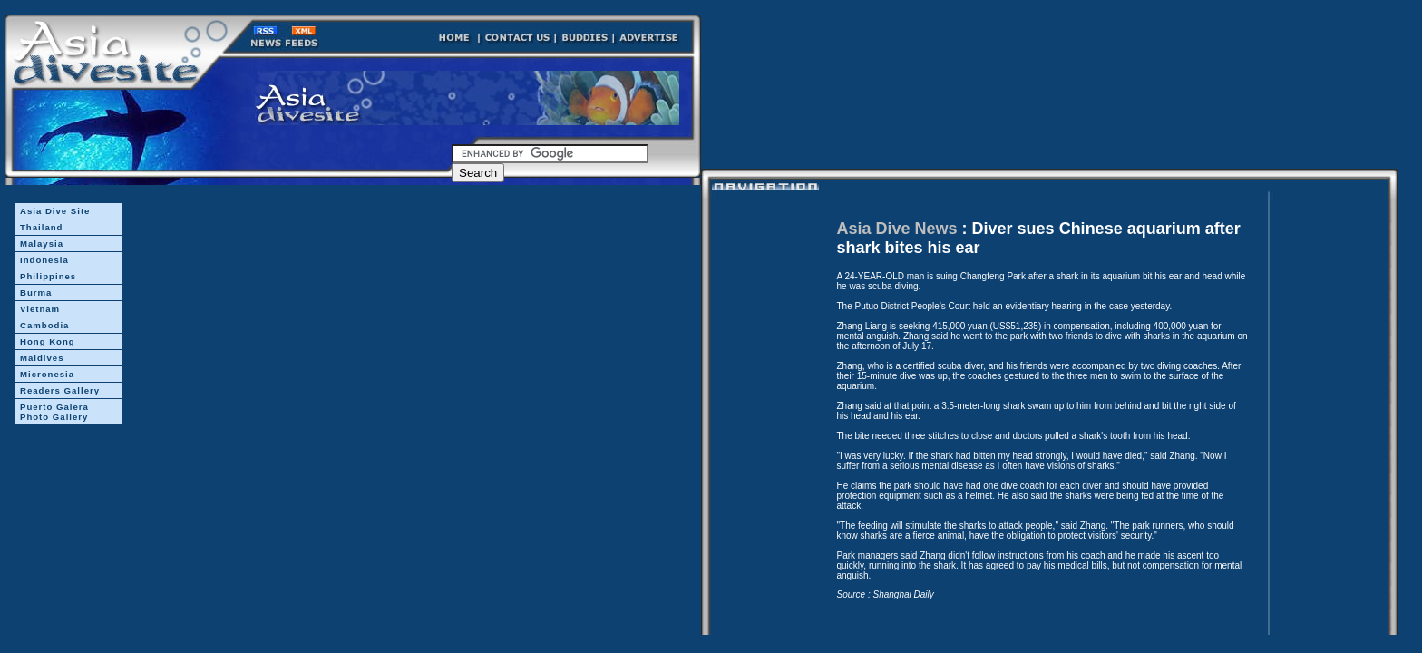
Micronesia (47, 374)
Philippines (48, 276)
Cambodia (44, 325)
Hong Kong (47, 341)
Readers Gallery (60, 390)
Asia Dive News (897, 228)
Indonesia (44, 260)
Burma (36, 292)
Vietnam (40, 309)
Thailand (41, 227)
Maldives (42, 358)
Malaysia (41, 244)
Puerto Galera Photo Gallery (54, 412)
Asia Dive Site (55, 211)
